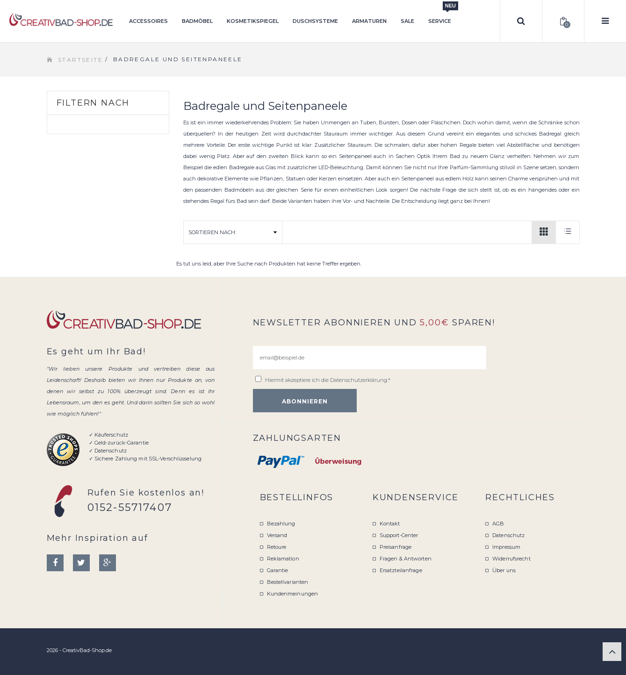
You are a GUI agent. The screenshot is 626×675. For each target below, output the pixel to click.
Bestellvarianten (288, 582)
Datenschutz (508, 535)
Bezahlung (281, 523)
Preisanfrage (395, 547)
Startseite (80, 59)
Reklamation (283, 558)
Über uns (504, 570)
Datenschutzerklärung (358, 380)
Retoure (277, 547)
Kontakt (390, 523)
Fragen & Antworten (406, 558)
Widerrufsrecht (511, 558)
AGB (498, 523)
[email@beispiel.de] (369, 357)
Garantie (277, 570)
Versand (277, 535)
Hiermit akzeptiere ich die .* (327, 380)
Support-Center (399, 535)
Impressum (506, 547)
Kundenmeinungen (292, 593)
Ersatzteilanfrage (401, 570)
